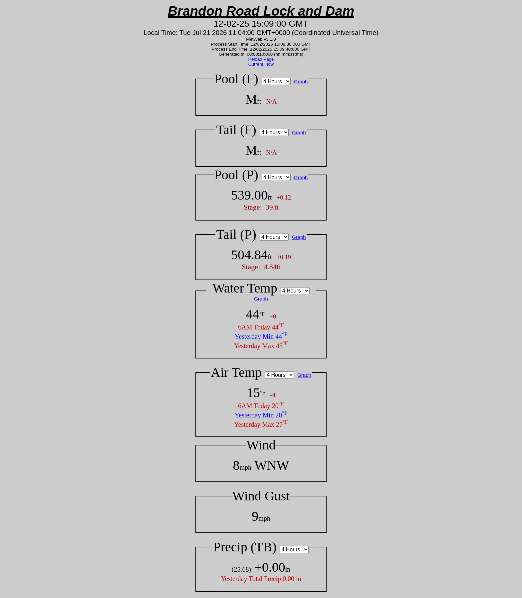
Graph (301, 81)
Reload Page (261, 59)
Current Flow (261, 64)
